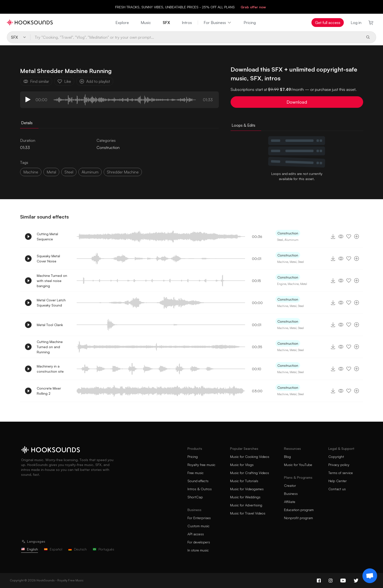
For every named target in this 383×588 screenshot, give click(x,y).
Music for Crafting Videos (249, 473)
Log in (356, 22)
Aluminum (291, 240)
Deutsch (77, 549)
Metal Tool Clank (50, 325)
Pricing (250, 22)
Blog (287, 456)
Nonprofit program (298, 518)
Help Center (337, 481)
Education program (299, 510)
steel (68, 172)
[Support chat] (369, 575)
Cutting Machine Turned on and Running (50, 347)
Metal (293, 262)
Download (296, 102)
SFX (166, 22)
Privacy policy (338, 465)
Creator (290, 485)
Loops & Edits (243, 125)
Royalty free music (201, 465)
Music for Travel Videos (247, 513)
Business (291, 493)
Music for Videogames (247, 489)
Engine (281, 284)
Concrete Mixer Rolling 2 (49, 390)
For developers (198, 542)
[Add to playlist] (356, 236)
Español (53, 549)
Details (27, 122)
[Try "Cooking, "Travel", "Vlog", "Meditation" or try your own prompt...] (195, 37)
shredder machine (123, 172)
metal (51, 172)
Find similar (36, 81)
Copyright (336, 456)
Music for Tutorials (244, 481)
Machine (282, 262)
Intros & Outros (199, 489)
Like (64, 81)
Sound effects (198, 481)
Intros (187, 22)
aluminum (90, 172)
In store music (198, 550)
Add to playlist (94, 81)
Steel (280, 240)
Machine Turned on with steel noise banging (52, 280)
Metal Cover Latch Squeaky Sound (51, 302)
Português (103, 549)
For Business (218, 22)
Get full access (327, 22)
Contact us (337, 489)
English (29, 549)
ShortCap (195, 497)
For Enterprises (199, 518)
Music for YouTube (298, 465)
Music (146, 22)
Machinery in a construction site (50, 368)
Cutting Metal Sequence (47, 236)
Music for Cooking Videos (249, 456)
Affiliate (289, 502)
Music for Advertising (246, 505)
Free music (195, 473)
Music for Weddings (245, 497)
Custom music (198, 526)
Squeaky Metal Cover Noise (48, 258)
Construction (108, 147)
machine (30, 172)
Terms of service (340, 473)
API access (195, 534)
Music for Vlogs (242, 465)
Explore (122, 22)
